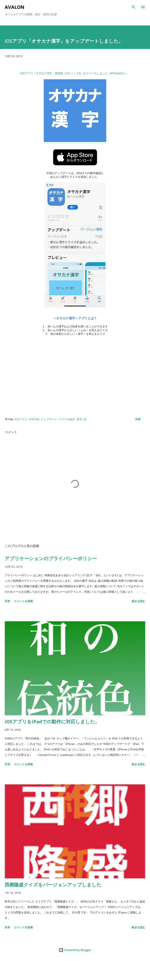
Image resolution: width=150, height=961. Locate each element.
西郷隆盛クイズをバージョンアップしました (53, 884)
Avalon (14, 7)
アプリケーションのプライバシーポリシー (51, 558)
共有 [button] (138, 419)
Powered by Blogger (75, 950)
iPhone (34, 419)
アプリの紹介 (67, 419)
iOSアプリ (20, 419)
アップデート (49, 419)
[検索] (133, 7)
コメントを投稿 (23, 601)
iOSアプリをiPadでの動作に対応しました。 (52, 721)
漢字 (79, 419)
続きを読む (138, 601)
